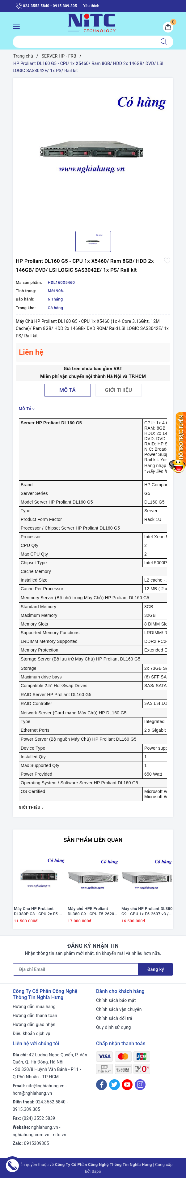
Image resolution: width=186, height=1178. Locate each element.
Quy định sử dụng (113, 1027)
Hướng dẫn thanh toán (35, 1015)
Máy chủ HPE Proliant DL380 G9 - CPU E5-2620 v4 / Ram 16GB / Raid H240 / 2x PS (93, 911)
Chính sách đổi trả (114, 1018)
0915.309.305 (26, 1109)
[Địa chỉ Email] (75, 969)
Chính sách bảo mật (116, 1000)
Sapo (96, 1171)
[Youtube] (127, 1084)
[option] (93, 152)
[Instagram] (140, 1084)
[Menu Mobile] (18, 25)
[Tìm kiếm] (163, 42)
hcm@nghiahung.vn (32, 1093)
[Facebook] (101, 1084)
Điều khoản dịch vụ (31, 1033)
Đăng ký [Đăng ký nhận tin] (155, 969)
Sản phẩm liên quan (92, 840)
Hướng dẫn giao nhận (34, 1024)
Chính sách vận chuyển (119, 1009)
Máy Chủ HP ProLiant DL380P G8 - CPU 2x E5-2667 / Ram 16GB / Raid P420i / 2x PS (36, 911)
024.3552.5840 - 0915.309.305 (46, 6)
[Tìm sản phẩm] (83, 42)
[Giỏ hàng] (168, 27)
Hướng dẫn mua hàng (34, 1006)
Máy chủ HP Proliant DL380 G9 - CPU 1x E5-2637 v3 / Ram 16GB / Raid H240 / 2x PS (147, 911)
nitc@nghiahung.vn (45, 1085)
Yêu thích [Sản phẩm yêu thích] (91, 6)
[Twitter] (114, 1084)
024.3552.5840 (51, 1101)
